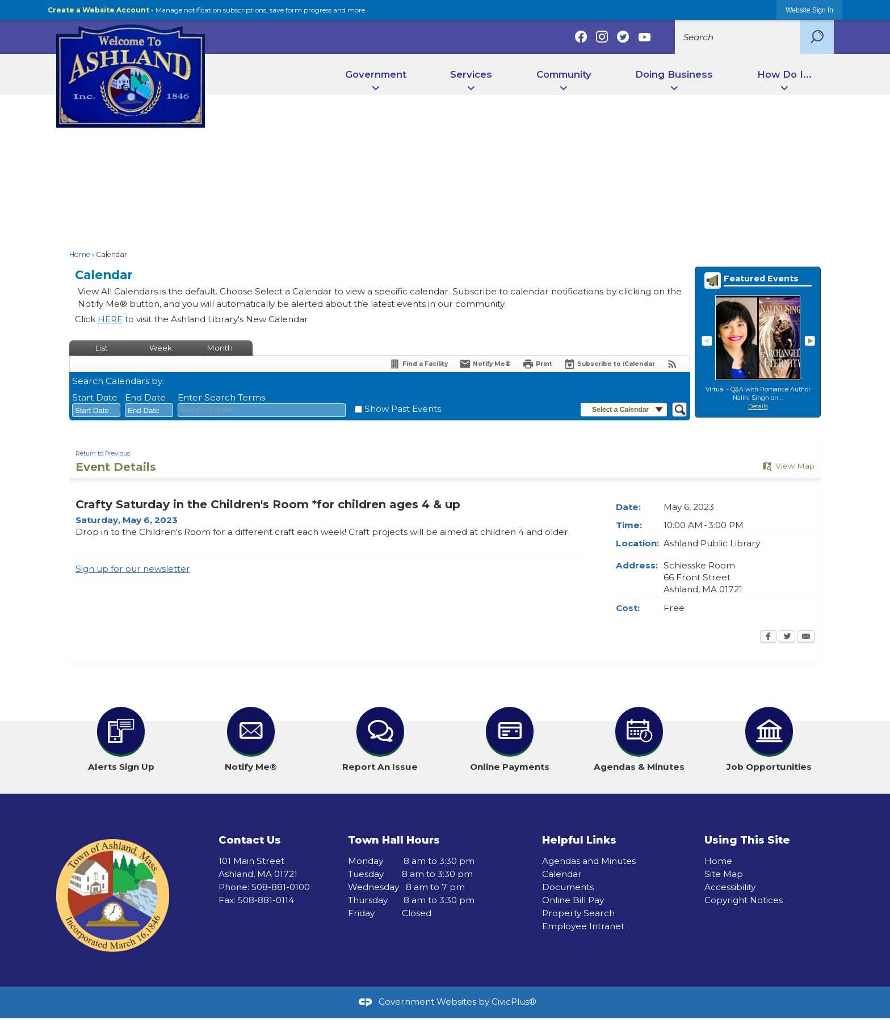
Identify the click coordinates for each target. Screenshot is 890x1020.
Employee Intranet (583, 926)
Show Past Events (402, 408)
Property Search (578, 913)
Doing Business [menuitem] (674, 74)
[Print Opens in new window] (537, 364)
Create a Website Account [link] (98, 10)
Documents (568, 887)
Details (758, 406)
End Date (145, 397)
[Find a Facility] (418, 364)
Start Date (94, 397)
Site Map (723, 874)
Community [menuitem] (563, 74)
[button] (817, 37)
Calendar (562, 874)
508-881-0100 (280, 887)
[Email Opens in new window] (806, 637)
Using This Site (747, 839)
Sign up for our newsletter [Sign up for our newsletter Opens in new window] (132, 568)
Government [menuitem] (375, 74)
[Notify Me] (485, 364)
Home (79, 254)
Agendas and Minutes (589, 860)
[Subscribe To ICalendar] (609, 364)
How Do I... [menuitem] (784, 74)
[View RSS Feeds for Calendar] (672, 364)
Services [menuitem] (471, 74)
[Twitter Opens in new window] (787, 637)
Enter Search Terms (221, 397)
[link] (809, 10)
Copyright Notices (743, 900)
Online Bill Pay (573, 900)
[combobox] (96, 410)
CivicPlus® (514, 1001)
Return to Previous (102, 453)
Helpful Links (579, 839)
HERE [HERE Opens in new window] (110, 319)
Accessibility (729, 887)
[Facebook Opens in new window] (768, 637)
